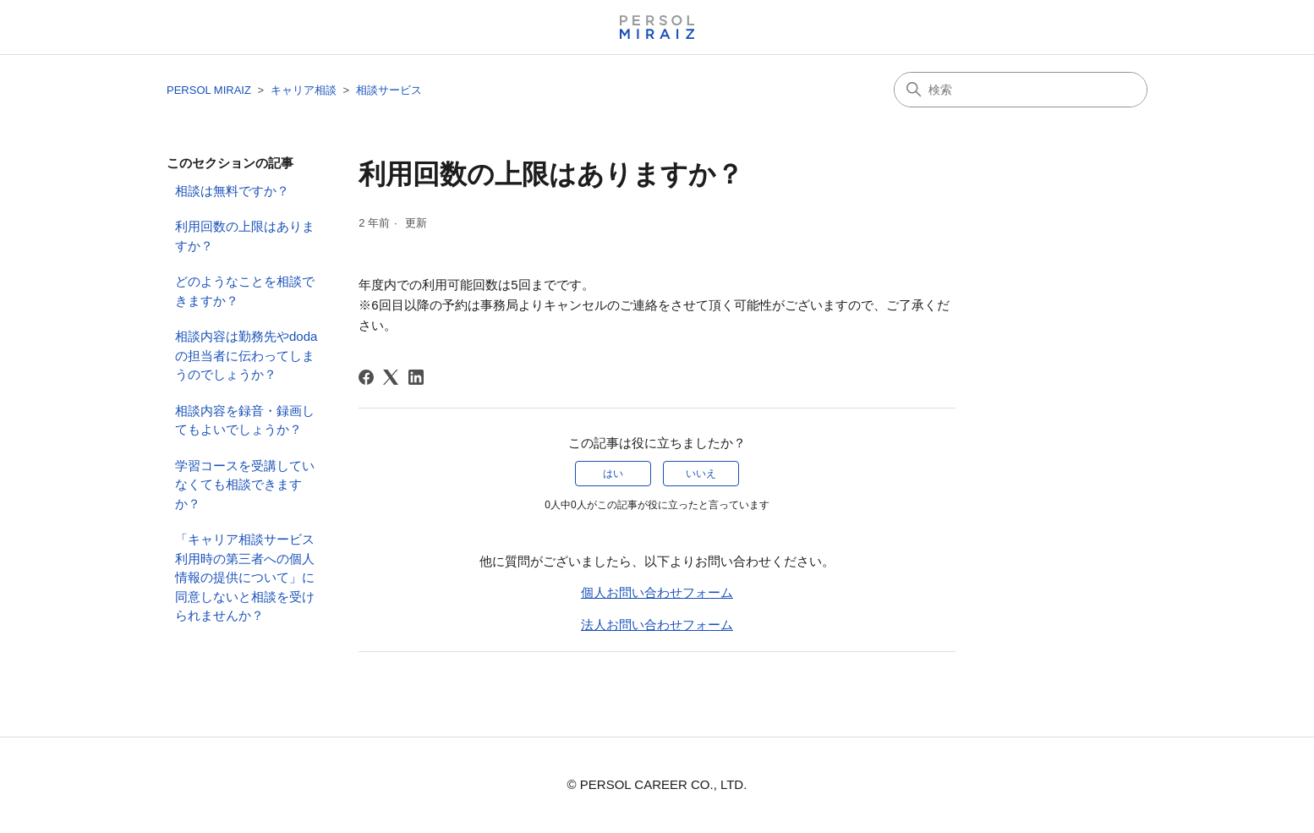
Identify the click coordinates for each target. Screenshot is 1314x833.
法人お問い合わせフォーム (657, 624)
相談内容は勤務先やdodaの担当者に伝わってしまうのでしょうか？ (246, 355)
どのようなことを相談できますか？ (245, 291)
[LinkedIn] (416, 377)
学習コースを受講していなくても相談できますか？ (245, 484)
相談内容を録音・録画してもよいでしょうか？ (245, 420)
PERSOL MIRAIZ (209, 90)
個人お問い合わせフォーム (657, 592)
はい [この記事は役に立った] (613, 474)
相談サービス (389, 90)
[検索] (1021, 90)
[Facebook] (366, 377)
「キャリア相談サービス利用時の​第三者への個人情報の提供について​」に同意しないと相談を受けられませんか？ (245, 577)
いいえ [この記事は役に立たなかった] (701, 474)
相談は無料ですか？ (232, 191)
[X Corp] (390, 377)
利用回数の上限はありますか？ (245, 236)
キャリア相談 (304, 90)
